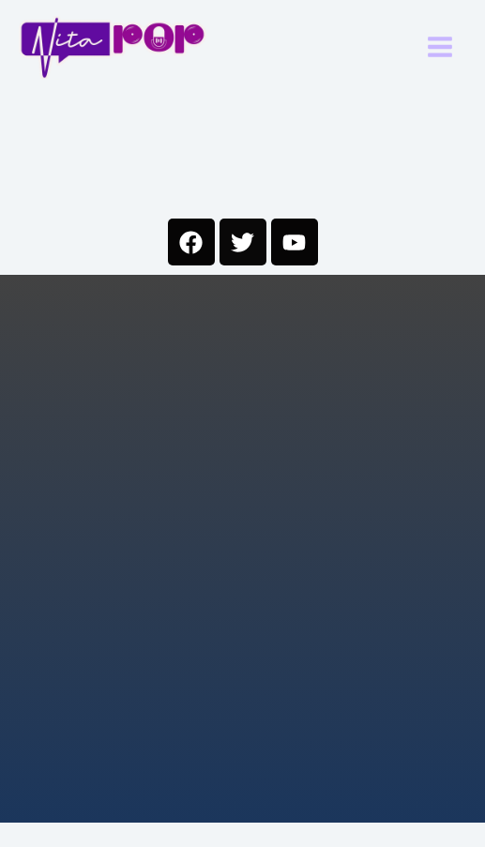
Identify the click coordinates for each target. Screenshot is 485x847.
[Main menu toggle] (441, 48)
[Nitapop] (112, 47)
